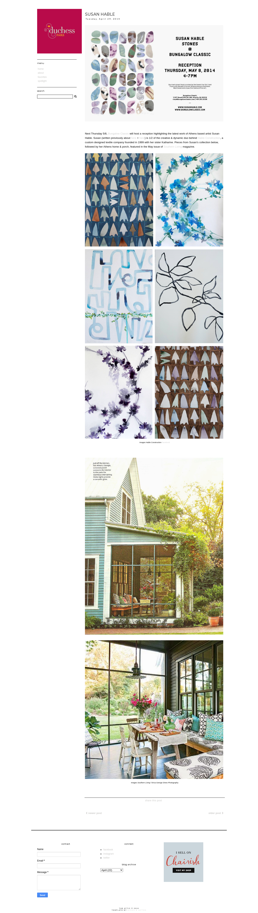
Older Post (216, 813)
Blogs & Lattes (137, 910)
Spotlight (42, 81)
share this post (153, 800)
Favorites (42, 77)
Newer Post (94, 813)
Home (41, 69)
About (41, 72)
